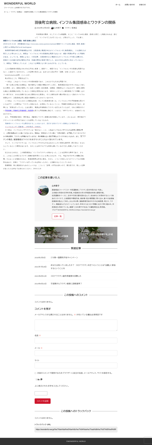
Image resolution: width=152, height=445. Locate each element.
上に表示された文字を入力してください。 (52, 386)
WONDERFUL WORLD (20, 3)
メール (38, 348)
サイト (37, 360)
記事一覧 (58, 216)
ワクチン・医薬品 (71, 28)
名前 (38, 335)
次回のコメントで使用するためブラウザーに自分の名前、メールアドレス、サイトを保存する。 (74, 373)
